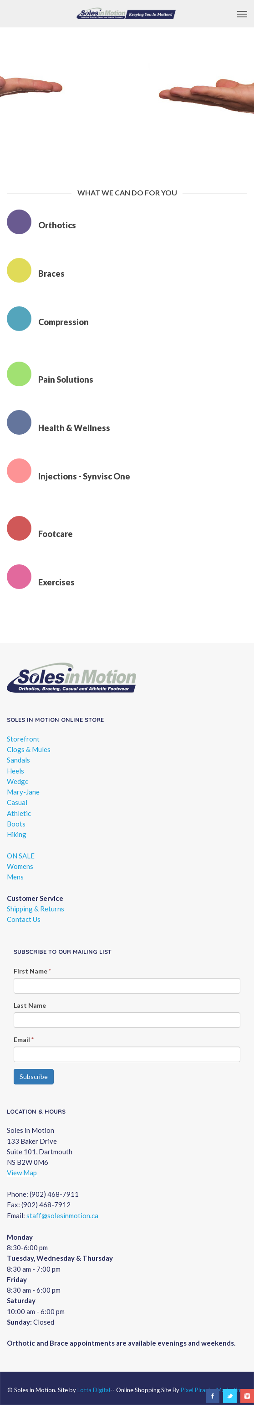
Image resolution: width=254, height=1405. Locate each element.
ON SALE (21, 856)
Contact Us (24, 919)
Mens (15, 877)
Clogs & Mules (29, 749)
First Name (32, 971)
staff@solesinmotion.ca (62, 1215)
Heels (15, 771)
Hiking (16, 834)
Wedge (18, 781)
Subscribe (34, 1076)
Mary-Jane (23, 792)
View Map (22, 1172)
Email (24, 1039)
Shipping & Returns (35, 909)
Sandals (18, 760)
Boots (16, 824)
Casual (17, 802)
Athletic (19, 813)
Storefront (23, 739)
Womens (20, 866)
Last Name (30, 1005)
